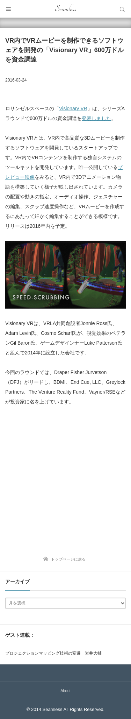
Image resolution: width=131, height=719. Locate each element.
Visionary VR (73, 108)
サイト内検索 (122, 8)
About (65, 691)
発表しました (96, 118)
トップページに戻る (68, 559)
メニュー (8, 8)
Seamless (65, 9)
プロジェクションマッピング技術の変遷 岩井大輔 (53, 653)
